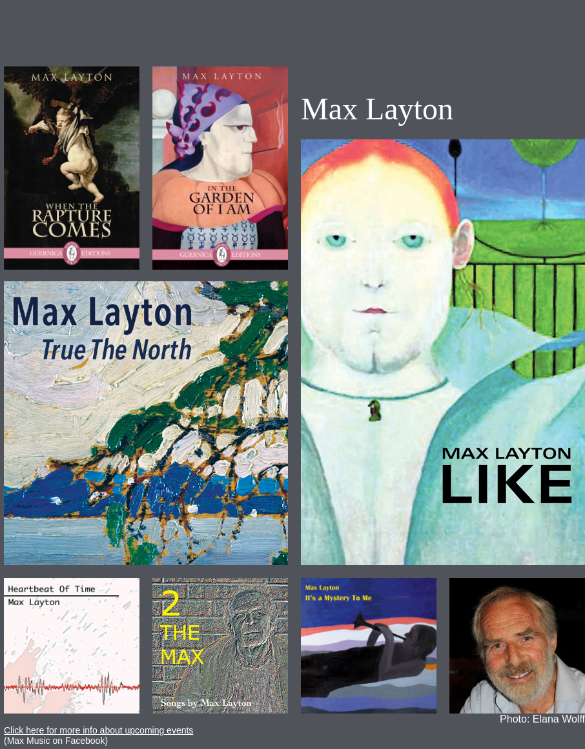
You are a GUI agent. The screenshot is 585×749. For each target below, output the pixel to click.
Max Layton (377, 109)
